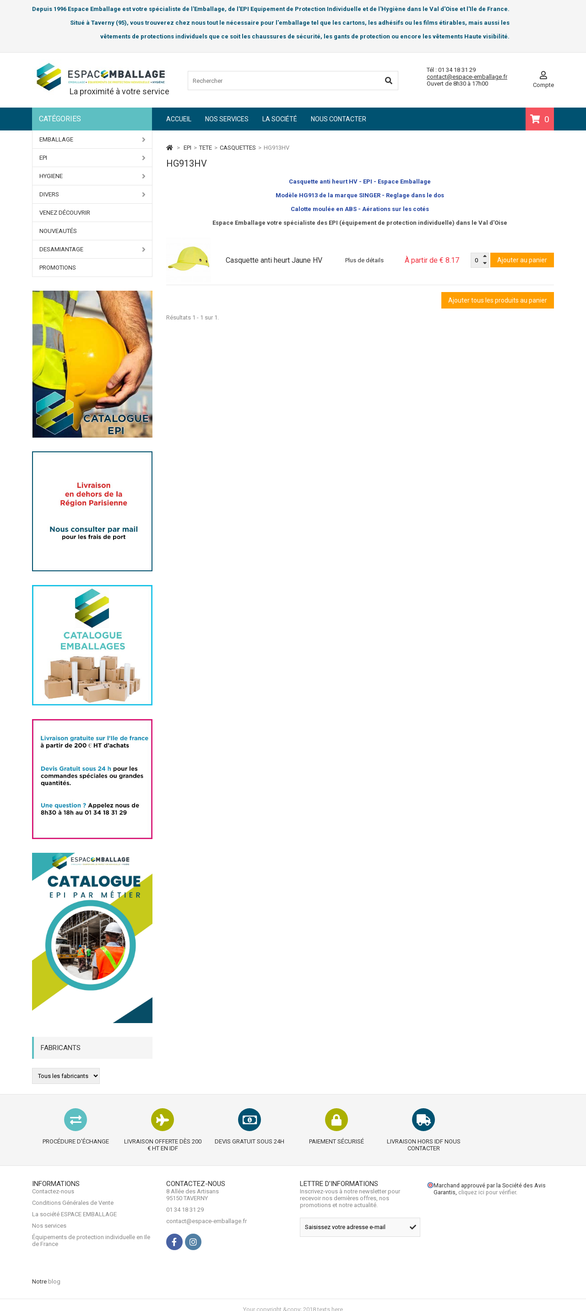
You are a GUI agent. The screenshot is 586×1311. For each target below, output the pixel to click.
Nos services (227, 119)
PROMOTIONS (57, 267)
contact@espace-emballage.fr (467, 76)
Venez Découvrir (64, 212)
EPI (92, 158)
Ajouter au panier (522, 260)
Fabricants (61, 1048)
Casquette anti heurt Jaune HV (274, 260)
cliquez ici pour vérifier (487, 1202)
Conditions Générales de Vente (73, 1220)
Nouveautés (58, 231)
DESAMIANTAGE (92, 249)
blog (54, 1272)
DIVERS (92, 194)
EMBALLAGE (92, 139)
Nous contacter (338, 119)
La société (279, 119)
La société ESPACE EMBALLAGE (74, 1231)
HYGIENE (92, 176)
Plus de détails (364, 260)
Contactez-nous (53, 1208)
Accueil (178, 119)
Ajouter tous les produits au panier (497, 300)
